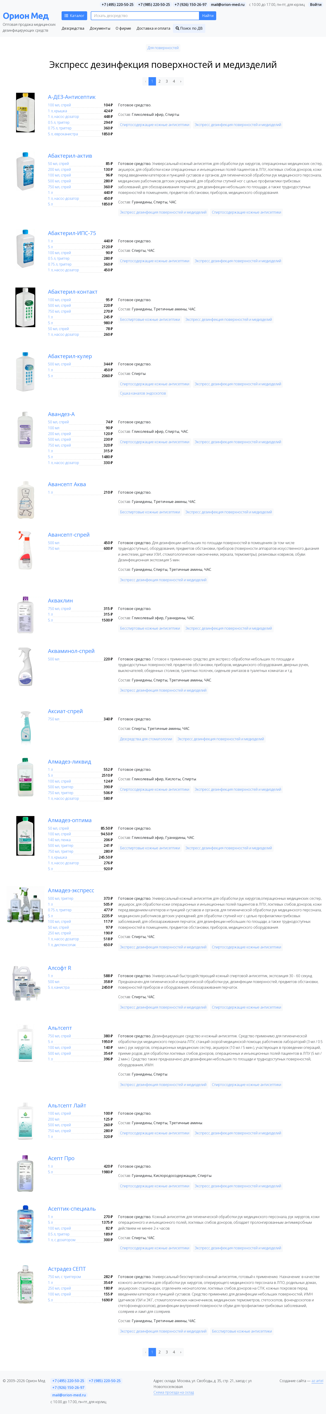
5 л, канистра (59, 987)
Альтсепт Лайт (70, 1105)
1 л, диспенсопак (62, 944)
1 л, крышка (57, 110)
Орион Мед (25, 15)
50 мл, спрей (58, 163)
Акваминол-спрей (75, 650)
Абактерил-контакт (77, 291)
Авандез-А (63, 413)
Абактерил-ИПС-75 (77, 232)
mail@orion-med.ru (227, 4)
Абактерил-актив (74, 155)
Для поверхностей (163, 47)
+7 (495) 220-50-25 (118, 4)
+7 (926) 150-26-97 (190, 4)
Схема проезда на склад (173, 1392)
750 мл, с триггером (64, 1276)
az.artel (317, 1380)
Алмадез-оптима (73, 819)
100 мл (53, 427)
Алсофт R (62, 967)
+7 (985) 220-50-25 (154, 4)
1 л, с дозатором (61, 1239)
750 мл (53, 548)
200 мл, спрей (59, 169)
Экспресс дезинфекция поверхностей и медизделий (238, 124)
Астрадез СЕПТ (71, 1268)
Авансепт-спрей (72, 534)
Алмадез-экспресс (75, 890)
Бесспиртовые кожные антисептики (150, 319)
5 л (50, 204)
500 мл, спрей (59, 181)
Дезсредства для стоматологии (146, 738)
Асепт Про (64, 1157)
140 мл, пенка (59, 839)
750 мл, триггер (60, 792)
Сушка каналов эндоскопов (143, 393)
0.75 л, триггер (60, 128)
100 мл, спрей (59, 104)
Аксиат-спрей (68, 710)
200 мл (53, 1119)
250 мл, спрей (59, 933)
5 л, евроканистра (63, 133)
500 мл (53, 542)
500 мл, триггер (60, 786)
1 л (50, 192)
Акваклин (62, 600)
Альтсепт (62, 1027)
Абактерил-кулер (74, 355)
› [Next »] (180, 81)
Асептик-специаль (76, 1208)
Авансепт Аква (70, 483)
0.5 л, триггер (59, 122)
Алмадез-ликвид (73, 761)
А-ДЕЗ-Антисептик (76, 96)
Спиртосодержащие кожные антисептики (154, 124)
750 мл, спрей (59, 186)
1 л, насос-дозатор (63, 116)
